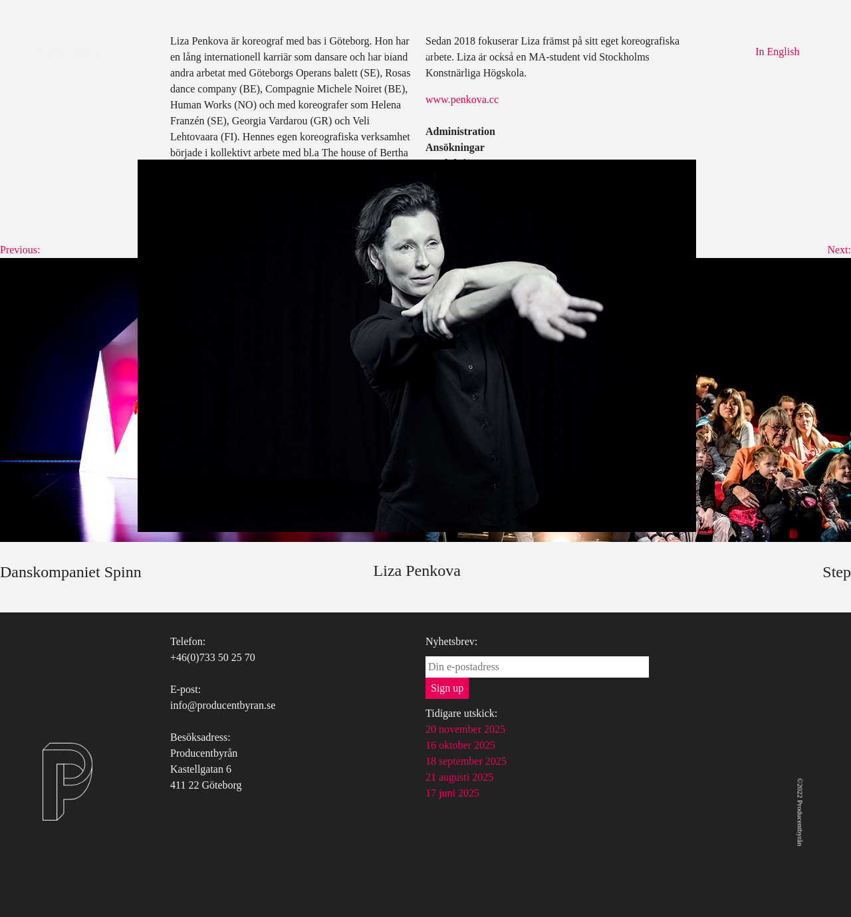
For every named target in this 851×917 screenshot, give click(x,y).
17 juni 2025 (452, 793)
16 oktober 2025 (460, 745)
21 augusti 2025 (459, 777)
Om (334, 51)
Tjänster (380, 51)
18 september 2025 (466, 761)
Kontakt (494, 51)
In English (777, 51)
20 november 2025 (465, 729)
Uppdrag (437, 51)
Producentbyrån (69, 51)
